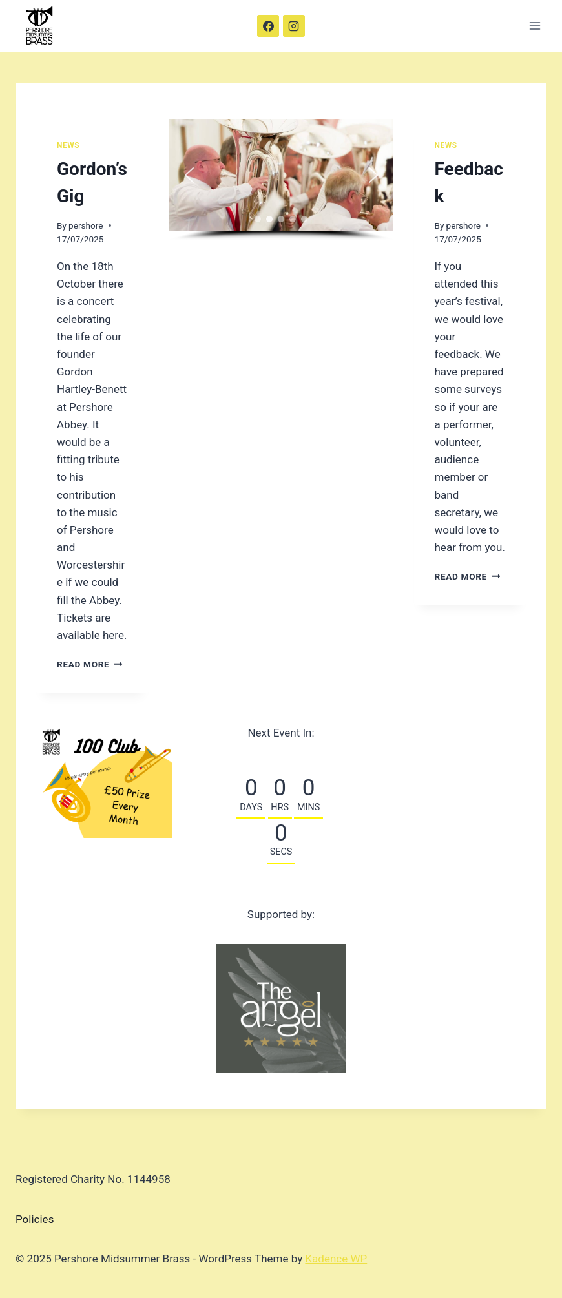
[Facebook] (268, 26)
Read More (90, 664)
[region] (281, 180)
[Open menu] (534, 26)
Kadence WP (336, 1258)
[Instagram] (294, 26)
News (68, 145)
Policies (35, 1219)
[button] (189, 175)
